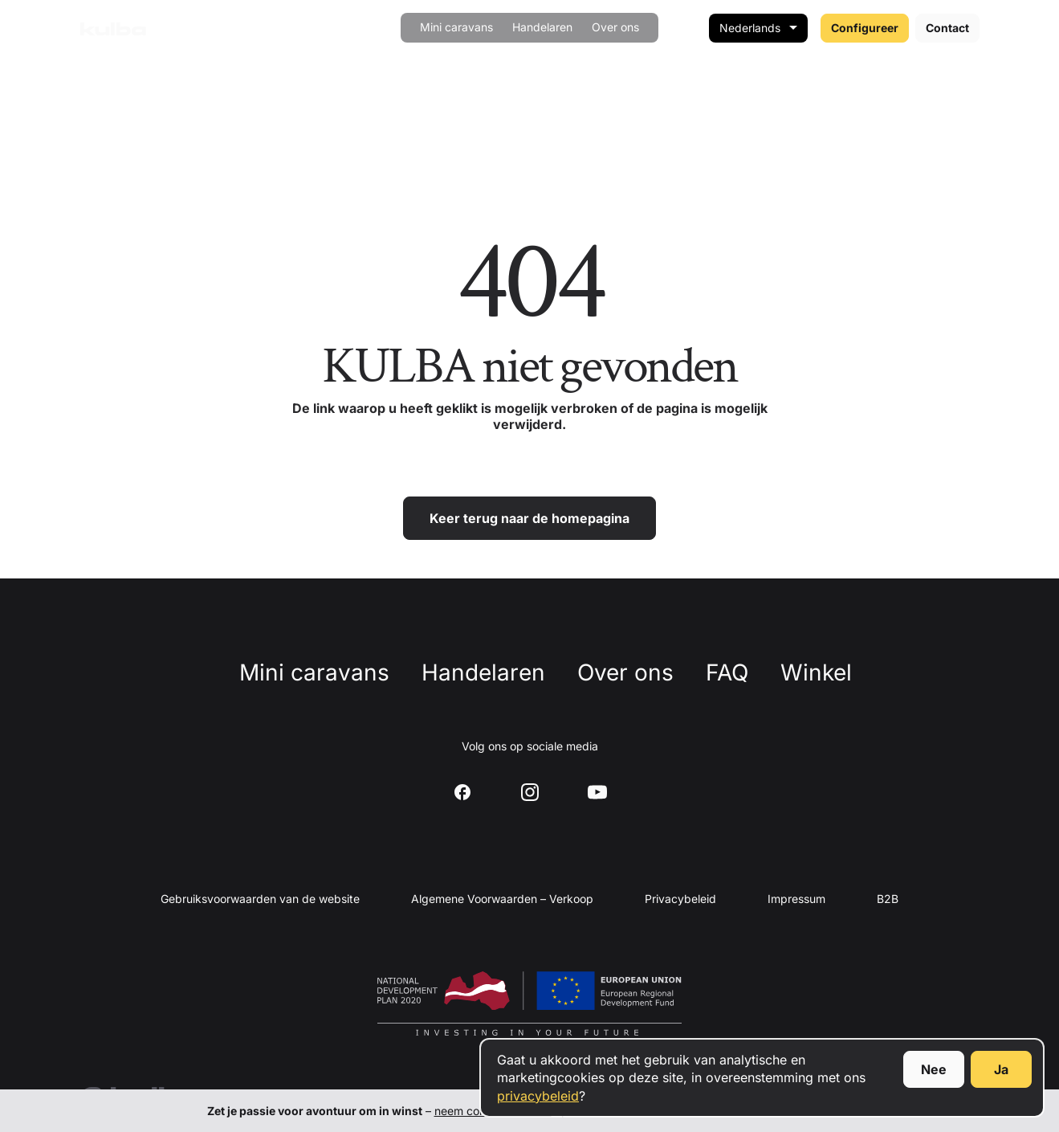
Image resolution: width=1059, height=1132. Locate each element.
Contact (947, 28)
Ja (1001, 1069)
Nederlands (749, 28)
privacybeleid (538, 1096)
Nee (934, 1069)
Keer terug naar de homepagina (529, 518)
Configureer (864, 28)
